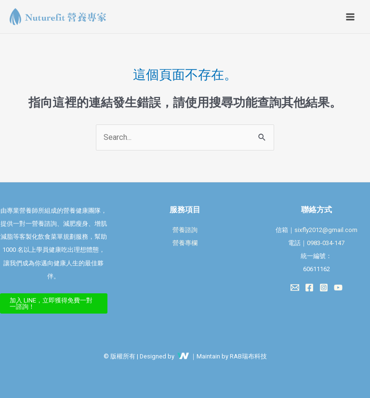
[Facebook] (309, 287)
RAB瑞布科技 (248, 356)
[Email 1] (295, 287)
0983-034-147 (325, 243)
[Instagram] (323, 287)
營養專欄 (185, 243)
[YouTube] (338, 287)
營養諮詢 (185, 229)
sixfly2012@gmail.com (325, 229)
